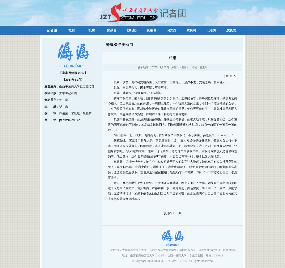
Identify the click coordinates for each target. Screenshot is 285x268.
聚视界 (151, 30)
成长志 (231, 30)
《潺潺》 (131, 30)
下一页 (176, 213)
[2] (170, 213)
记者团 (52, 30)
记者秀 (211, 30)
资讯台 (112, 30)
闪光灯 (171, 30)
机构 (91, 30)
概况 (71, 30)
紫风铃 (191, 30)
